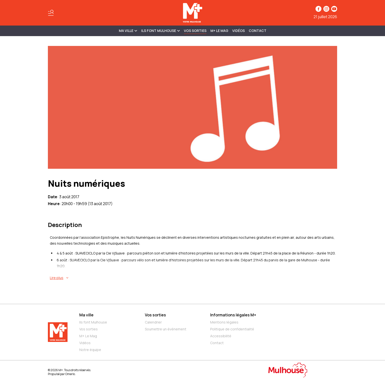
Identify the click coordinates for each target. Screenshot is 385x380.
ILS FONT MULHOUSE (160, 30)
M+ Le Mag (219, 30)
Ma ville (86, 315)
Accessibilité (220, 336)
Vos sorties (195, 30)
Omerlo (70, 374)
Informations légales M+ (233, 315)
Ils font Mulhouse (93, 322)
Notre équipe (90, 349)
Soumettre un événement (165, 329)
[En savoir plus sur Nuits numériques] (193, 277)
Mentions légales (224, 322)
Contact (257, 30)
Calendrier (153, 322)
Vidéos (238, 30)
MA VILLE (128, 30)
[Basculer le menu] (51, 13)
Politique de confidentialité (232, 329)
